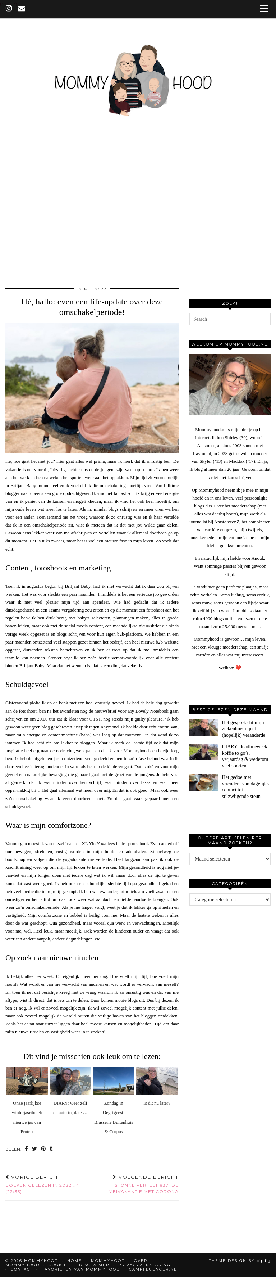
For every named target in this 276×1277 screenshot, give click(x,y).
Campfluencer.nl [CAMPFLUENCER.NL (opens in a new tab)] (153, 1269)
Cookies (59, 1265)
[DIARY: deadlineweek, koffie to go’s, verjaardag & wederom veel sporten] (203, 752)
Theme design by (240, 1260)
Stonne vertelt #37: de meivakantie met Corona (135, 1184)
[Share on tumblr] (51, 1149)
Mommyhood (108, 1260)
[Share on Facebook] (26, 1149)
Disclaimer (94, 1265)
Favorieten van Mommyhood (81, 1269)
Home (74, 1260)
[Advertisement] (138, 214)
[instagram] (9, 9)
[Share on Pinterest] (43, 1149)
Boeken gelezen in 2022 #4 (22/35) (48, 1184)
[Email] (22, 9)
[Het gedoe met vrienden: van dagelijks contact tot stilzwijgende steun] (203, 782)
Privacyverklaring (144, 1265)
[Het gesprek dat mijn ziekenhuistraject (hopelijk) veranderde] (203, 727)
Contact (22, 1269)
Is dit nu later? (156, 1103)
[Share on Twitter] (34, 1149)
